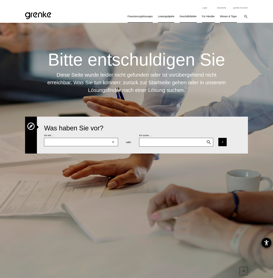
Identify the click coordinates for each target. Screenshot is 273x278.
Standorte (221, 8)
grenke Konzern (240, 8)
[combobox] (176, 142)
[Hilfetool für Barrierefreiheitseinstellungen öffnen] (266, 243)
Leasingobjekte (166, 16)
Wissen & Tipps (228, 16)
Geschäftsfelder (188, 16)
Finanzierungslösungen (140, 16)
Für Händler (208, 16)
